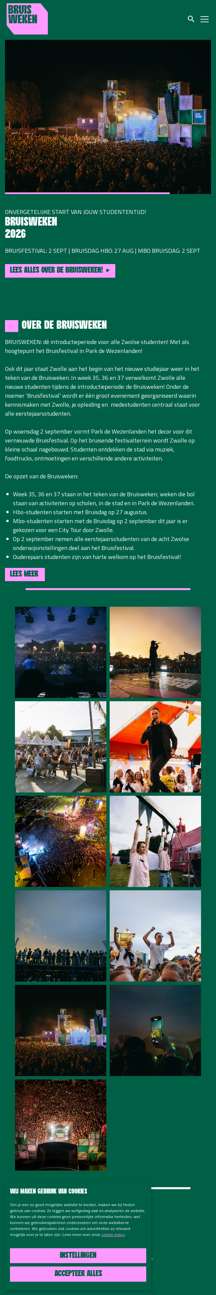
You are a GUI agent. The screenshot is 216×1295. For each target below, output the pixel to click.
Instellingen (78, 1256)
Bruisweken (27, 18)
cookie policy (113, 1235)
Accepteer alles (78, 1274)
